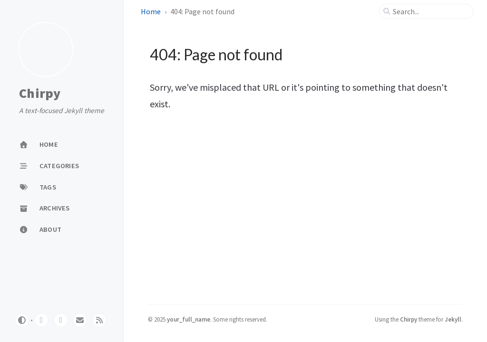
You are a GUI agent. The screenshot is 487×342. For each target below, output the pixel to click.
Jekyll (453, 319)
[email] (80, 320)
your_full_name (188, 319)
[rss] (99, 320)
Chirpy (40, 94)
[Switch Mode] (22, 320)
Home (151, 11)
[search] (429, 11)
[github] (41, 320)
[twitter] (61, 320)
